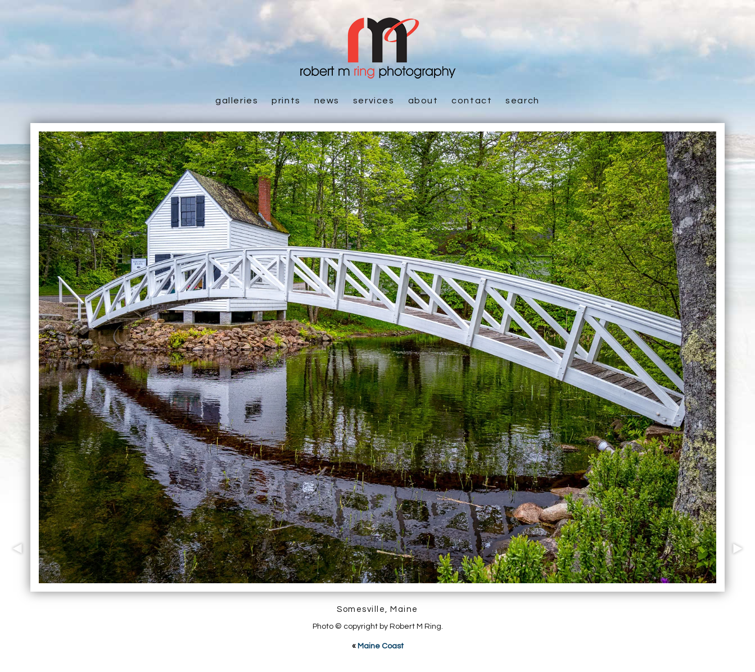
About (423, 100)
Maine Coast (381, 646)
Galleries (236, 100)
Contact (471, 100)
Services (374, 100)
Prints (286, 100)
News (327, 100)
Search (522, 100)
